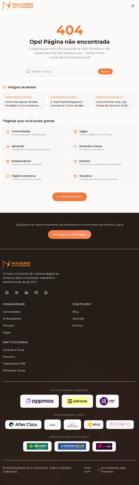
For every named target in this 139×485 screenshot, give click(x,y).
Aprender (78, 319)
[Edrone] (77, 402)
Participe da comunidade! (69, 235)
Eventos (77, 326)
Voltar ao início (70, 196)
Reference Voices (14, 371)
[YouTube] (17, 293)
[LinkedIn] (26, 293)
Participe (8, 326)
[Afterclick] (23, 425)
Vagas (6, 333)
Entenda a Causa (13, 350)
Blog (75, 312)
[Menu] (133, 6)
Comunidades (11, 312)
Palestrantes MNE (14, 364)
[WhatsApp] (46, 293)
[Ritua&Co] (120, 425)
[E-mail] (36, 293)
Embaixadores (12, 319)
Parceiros (9, 357)
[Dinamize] (72, 425)
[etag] (93, 425)
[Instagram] (7, 293)
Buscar (105, 71)
